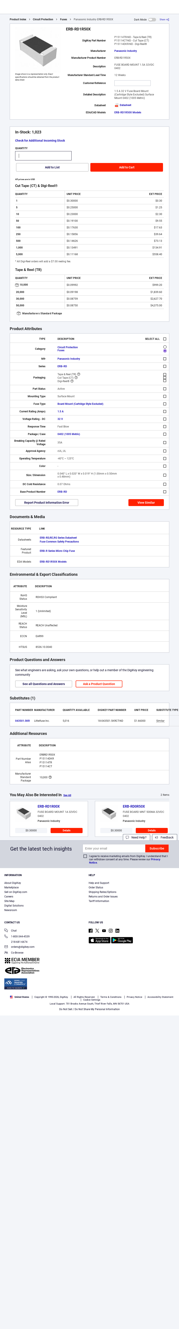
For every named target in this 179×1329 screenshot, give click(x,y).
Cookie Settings (91, 999)
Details (66, 830)
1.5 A (61, 411)
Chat (10, 931)
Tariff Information (99, 901)
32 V (60, 419)
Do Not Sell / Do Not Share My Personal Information (89, 1009)
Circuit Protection (43, 19)
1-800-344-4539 (17, 937)
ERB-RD (62, 366)
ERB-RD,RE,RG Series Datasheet (58, 537)
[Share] (164, 19)
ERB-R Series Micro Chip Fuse (57, 550)
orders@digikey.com (19, 947)
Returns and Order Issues (103, 896)
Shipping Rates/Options (102, 892)
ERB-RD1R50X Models (127, 112)
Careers (8, 896)
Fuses (63, 19)
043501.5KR (22, 720)
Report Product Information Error (46, 502)
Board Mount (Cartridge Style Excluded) (80, 403)
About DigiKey (12, 882)
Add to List (52, 167)
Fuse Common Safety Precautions (59, 541)
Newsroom (10, 910)
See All (67, 795)
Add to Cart (126, 167)
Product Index (18, 19)
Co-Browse (13, 953)
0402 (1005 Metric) (69, 434)
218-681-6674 (15, 941)
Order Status (96, 887)
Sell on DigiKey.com (15, 892)
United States (19, 997)
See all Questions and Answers (43, 684)
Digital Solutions (14, 905)
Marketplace (11, 887)
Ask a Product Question (99, 684)
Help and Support (99, 882)
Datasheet (122, 105)
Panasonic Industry (125, 50)
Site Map (9, 901)
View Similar (146, 502)
